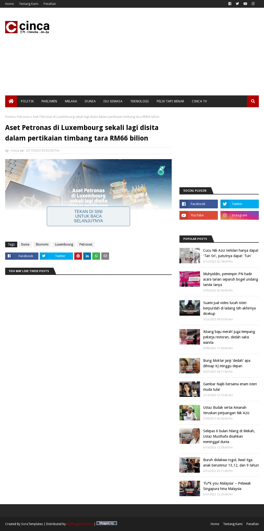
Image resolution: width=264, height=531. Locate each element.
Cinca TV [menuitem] (199, 101)
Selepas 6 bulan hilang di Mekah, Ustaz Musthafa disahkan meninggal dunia (229, 436)
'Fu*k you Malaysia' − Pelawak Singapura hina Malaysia (227, 486)
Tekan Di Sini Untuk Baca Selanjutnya (88, 216)
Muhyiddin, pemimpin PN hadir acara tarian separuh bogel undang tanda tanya (230, 279)
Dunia (25, 244)
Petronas (23, 117)
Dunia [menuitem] (90, 101)
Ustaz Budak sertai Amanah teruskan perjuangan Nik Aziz (226, 410)
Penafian (50, 4)
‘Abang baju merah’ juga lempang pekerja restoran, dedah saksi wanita (229, 337)
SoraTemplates (32, 524)
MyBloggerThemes (80, 524)
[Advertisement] (170, 51)
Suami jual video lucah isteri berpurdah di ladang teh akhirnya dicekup (229, 308)
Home (9, 4)
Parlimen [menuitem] (49, 101)
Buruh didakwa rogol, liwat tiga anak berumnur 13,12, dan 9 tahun (231, 462)
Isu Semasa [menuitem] (112, 101)
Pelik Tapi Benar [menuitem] (170, 101)
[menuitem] (11, 101)
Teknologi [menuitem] (139, 101)
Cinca (15, 150)
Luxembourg (64, 244)
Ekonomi (42, 244)
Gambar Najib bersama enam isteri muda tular (230, 386)
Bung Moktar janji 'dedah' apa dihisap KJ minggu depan (226, 363)
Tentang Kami (28, 4)
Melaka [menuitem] (71, 101)
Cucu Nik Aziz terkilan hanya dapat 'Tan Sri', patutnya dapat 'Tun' (230, 253)
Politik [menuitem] (27, 101)
